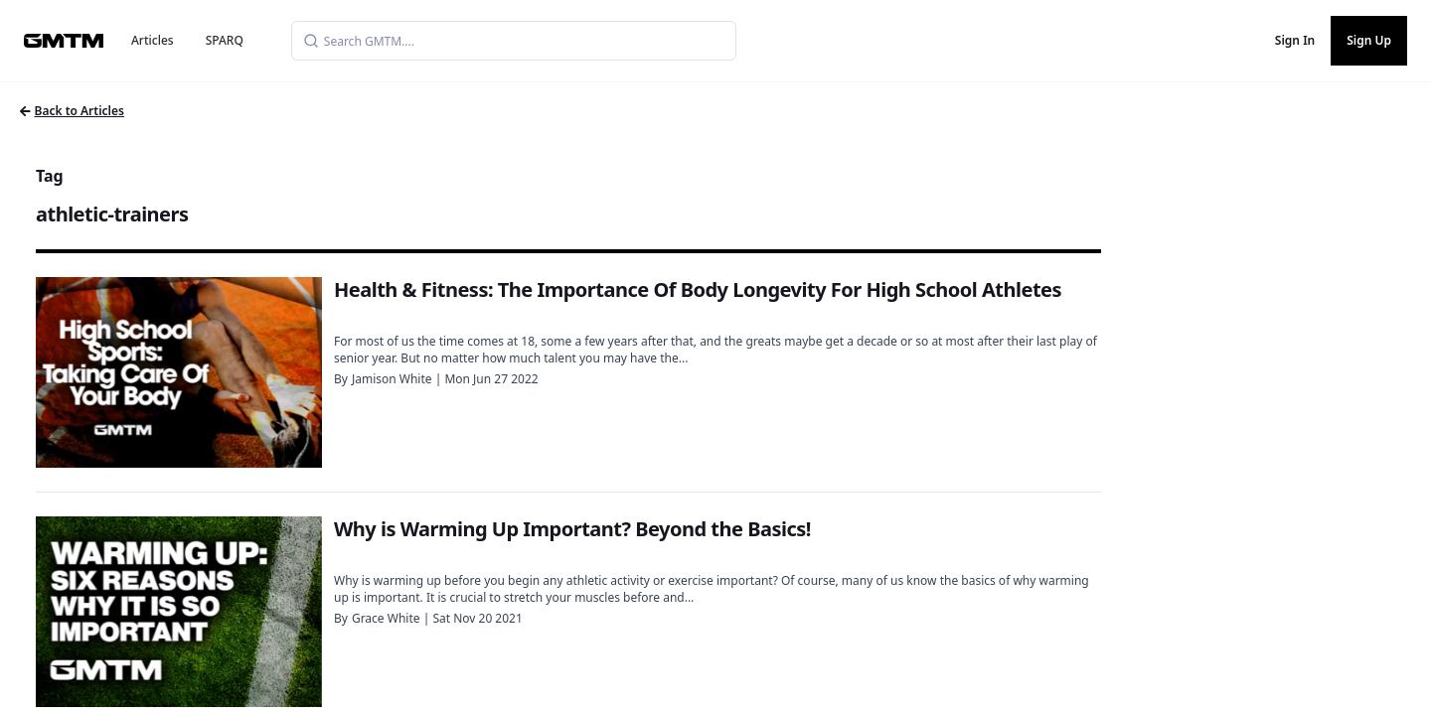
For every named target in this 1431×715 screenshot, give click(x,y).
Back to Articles (72, 110)
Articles (152, 40)
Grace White (386, 618)
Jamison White (392, 378)
